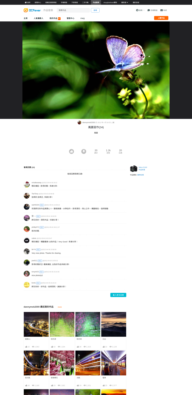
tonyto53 (35, 272)
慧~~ (34, 216)
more (60, 307)
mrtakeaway (37, 182)
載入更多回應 (118, 295)
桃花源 (53, 339)
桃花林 (79, 339)
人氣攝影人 (39, 18)
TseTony (35, 194)
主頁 (26, 18)
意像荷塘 (80, 394)
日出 (104, 339)
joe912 (34, 260)
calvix (34, 238)
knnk (34, 283)
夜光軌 (27, 378)
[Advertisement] (96, 142)
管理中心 (71, 18)
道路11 (27, 339)
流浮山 (105, 394)
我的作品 (55, 18)
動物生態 (140, 175)
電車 (104, 378)
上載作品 (161, 18)
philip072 (35, 227)
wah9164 (35, 205)
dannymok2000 (87, 122)
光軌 (78, 378)
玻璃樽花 (54, 378)
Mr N (34, 249)
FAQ (83, 18)
